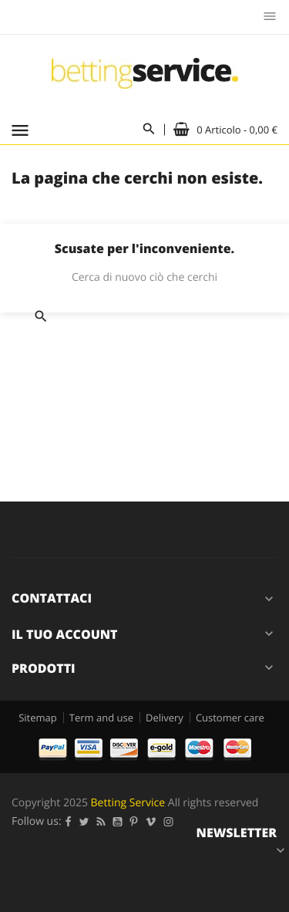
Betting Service (128, 802)
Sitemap (37, 718)
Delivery (164, 718)
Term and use (101, 718)
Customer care (230, 718)
